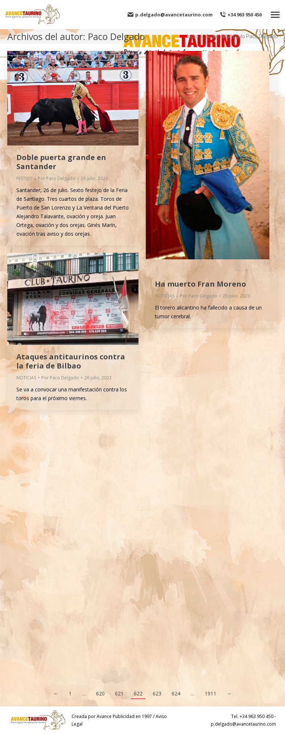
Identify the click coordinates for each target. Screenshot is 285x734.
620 (100, 693)
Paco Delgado (116, 36)
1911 (210, 693)
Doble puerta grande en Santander (61, 161)
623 (157, 693)
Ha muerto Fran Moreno (200, 284)
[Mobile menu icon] (275, 15)
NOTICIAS (164, 296)
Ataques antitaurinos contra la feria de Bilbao (70, 361)
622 (138, 693)
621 (119, 693)
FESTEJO (24, 178)
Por (56, 178)
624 (176, 693)
